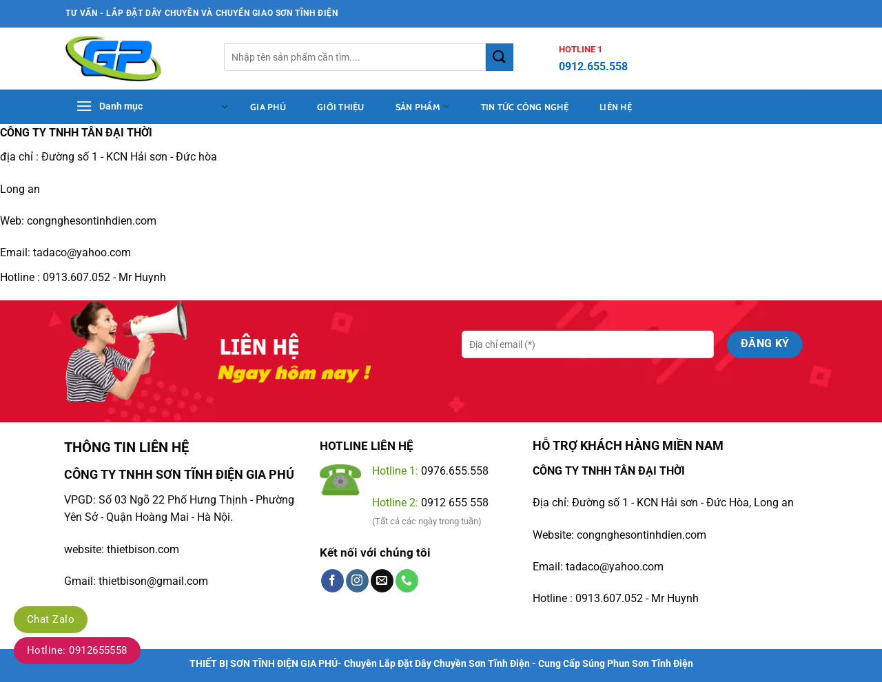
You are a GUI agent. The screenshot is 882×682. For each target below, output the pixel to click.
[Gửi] (499, 56)
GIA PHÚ (270, 474)
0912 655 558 (455, 502)
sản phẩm (423, 106)
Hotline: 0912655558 (77, 650)
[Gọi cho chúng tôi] (407, 580)
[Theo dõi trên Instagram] (357, 580)
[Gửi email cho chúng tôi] (382, 580)
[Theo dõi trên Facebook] (332, 580)
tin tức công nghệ (524, 107)
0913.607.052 (76, 277)
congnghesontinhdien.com (91, 220)
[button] (151, 107)
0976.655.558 (455, 470)
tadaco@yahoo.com (615, 566)
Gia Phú (268, 107)
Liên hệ (615, 107)
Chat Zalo (50, 619)
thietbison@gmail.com (153, 581)
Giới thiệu (341, 107)
